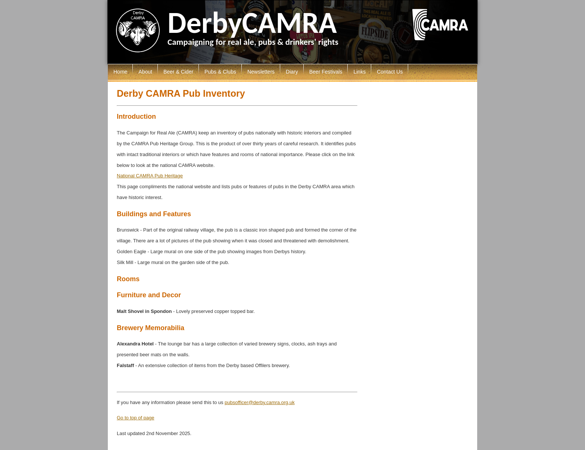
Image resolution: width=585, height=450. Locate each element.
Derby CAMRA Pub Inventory (181, 93)
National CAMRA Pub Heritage (150, 176)
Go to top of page (135, 417)
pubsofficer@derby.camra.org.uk (260, 402)
